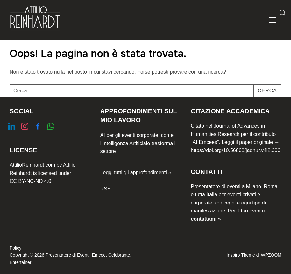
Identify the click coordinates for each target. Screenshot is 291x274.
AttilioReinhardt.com (32, 165)
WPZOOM (271, 254)
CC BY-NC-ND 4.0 (30, 181)
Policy (15, 248)
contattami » (206, 219)
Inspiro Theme (241, 254)
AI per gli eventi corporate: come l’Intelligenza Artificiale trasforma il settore (138, 143)
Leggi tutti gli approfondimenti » (135, 172)
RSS (105, 188)
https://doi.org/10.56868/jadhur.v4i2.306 (235, 150)
